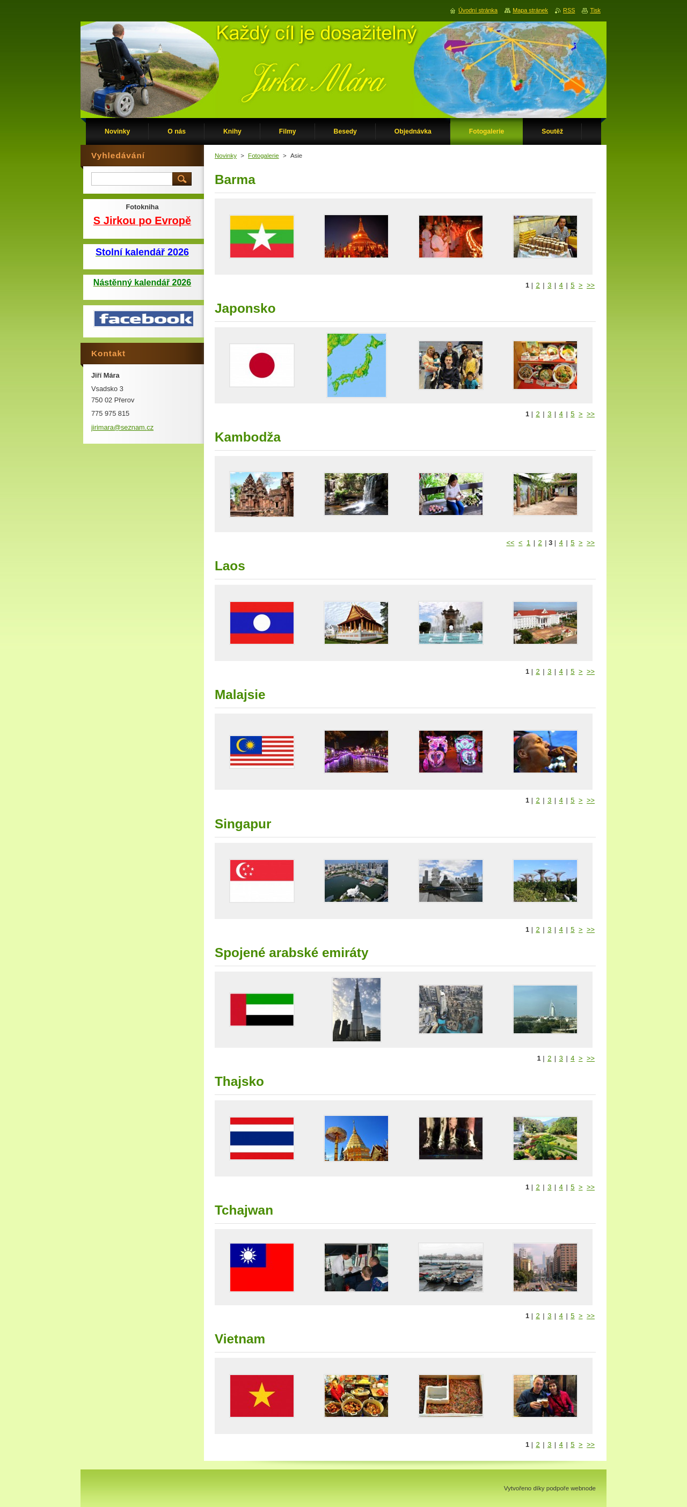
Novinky (226, 155)
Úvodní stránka (478, 10)
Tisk (595, 10)
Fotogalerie (263, 155)
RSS (569, 10)
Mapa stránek (530, 10)
